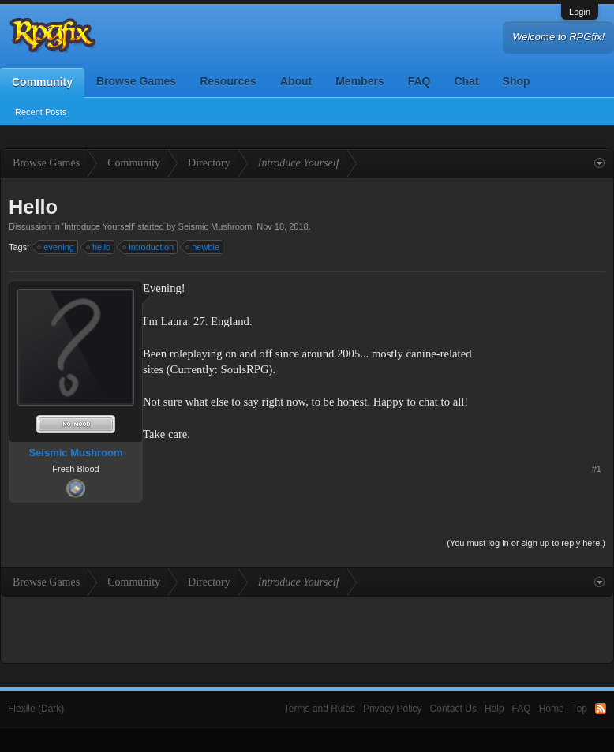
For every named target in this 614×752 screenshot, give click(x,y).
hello (99, 247)
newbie (203, 247)
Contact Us (453, 708)
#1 (596, 468)
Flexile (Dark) (36, 708)
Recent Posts (40, 112)
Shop (516, 81)
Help (494, 708)
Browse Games (136, 81)
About (296, 81)
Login (579, 12)
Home (551, 708)
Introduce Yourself (98, 226)
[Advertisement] (556, 329)
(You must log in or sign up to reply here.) (526, 543)
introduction (149, 247)
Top (579, 708)
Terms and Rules (319, 708)
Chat (466, 81)
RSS (600, 708)
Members (359, 81)
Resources (228, 81)
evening (56, 247)
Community (42, 82)
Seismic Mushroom (215, 226)
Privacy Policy (392, 708)
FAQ (419, 81)
